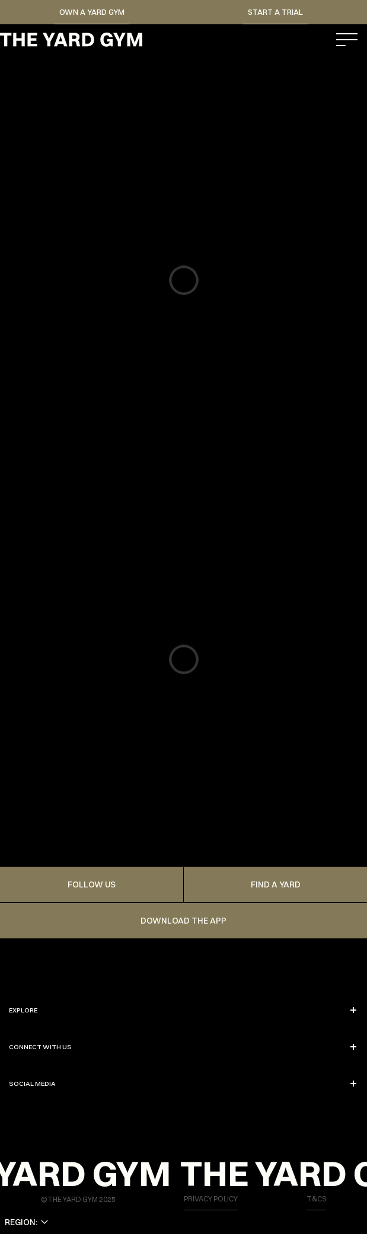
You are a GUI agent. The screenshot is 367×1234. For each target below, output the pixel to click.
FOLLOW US (92, 884)
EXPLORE (183, 1010)
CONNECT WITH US (183, 1047)
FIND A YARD (276, 884)
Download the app (183, 920)
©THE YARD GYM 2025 (78, 1199)
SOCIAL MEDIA (183, 1083)
